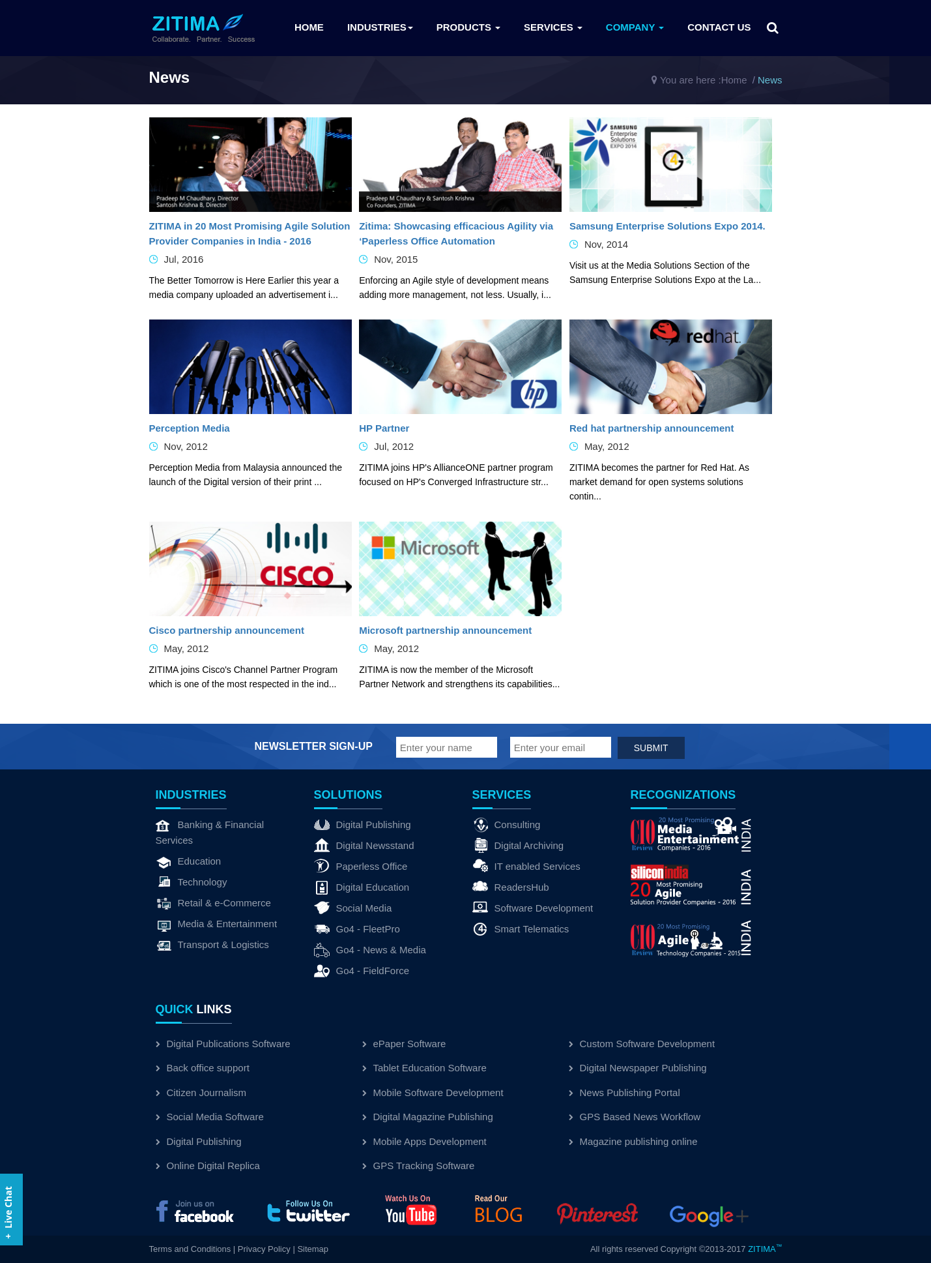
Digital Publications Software (223, 1043)
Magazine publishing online (633, 1141)
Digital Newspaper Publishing (638, 1067)
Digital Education (362, 887)
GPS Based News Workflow (635, 1116)
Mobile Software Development (433, 1092)
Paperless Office (361, 866)
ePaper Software (404, 1043)
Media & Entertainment (217, 924)
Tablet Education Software (424, 1067)
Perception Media (189, 428)
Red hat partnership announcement (651, 428)
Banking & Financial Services (210, 831)
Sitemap (312, 1249)
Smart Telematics (520, 929)
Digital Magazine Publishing (427, 1116)
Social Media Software (210, 1116)
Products (468, 27)
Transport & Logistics (212, 945)
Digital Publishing (362, 825)
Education (189, 861)
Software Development (533, 908)
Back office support (203, 1067)
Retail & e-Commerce (213, 903)
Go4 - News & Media (370, 950)
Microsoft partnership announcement (445, 630)
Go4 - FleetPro (357, 929)
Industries (380, 27)
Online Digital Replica (208, 1165)
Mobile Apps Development (424, 1141)
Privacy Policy (264, 1249)
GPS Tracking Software (418, 1165)
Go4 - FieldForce (362, 971)
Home (309, 27)
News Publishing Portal (624, 1092)
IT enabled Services (526, 866)
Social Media (353, 908)
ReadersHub (510, 887)
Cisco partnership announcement (226, 630)
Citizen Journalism (201, 1092)
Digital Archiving (518, 846)
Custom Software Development (642, 1043)
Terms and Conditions (190, 1249)
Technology (191, 882)
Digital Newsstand (364, 846)
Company (635, 27)
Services (553, 27)
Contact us (719, 27)
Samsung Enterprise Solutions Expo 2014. (667, 225)
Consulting (506, 825)
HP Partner (384, 428)
